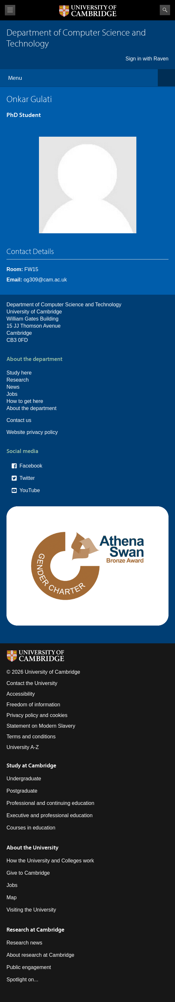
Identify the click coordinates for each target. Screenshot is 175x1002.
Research (17, 380)
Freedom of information (33, 704)
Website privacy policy (32, 432)
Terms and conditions (31, 736)
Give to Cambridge (28, 873)
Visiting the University (31, 909)
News (12, 387)
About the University (32, 847)
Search (165, 10)
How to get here (24, 401)
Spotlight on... (22, 979)
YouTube (29, 490)
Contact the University (31, 683)
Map (11, 897)
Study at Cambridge (31, 765)
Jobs (12, 394)
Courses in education (30, 827)
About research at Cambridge (40, 955)
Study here (18, 372)
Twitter (27, 478)
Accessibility (20, 694)
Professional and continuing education (50, 803)
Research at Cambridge (35, 929)
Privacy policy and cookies (37, 715)
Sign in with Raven (147, 58)
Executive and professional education (49, 815)
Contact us (18, 420)
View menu (10, 10)
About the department (31, 408)
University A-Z (22, 747)
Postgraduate (21, 791)
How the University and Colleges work (50, 860)
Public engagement (28, 967)
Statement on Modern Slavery (40, 726)
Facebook (30, 466)
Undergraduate (23, 778)
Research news (24, 942)
